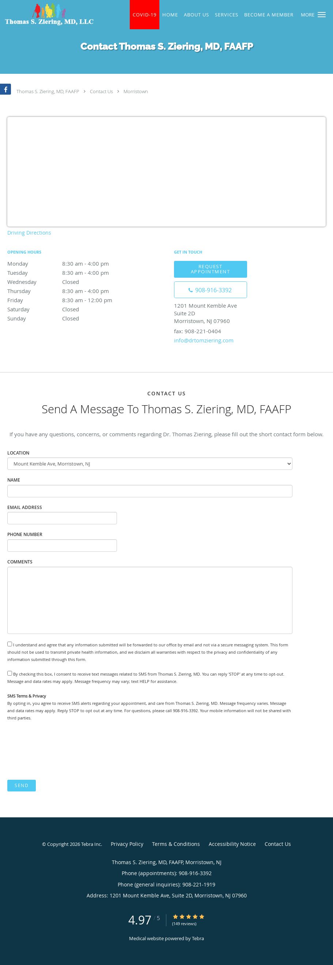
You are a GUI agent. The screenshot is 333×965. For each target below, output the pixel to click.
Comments (20, 562)
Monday (71, 263)
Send (22, 785)
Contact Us (101, 91)
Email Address (24, 507)
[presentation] (62, 750)
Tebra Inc (91, 844)
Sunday (71, 318)
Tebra (198, 938)
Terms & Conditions (176, 843)
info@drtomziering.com (204, 340)
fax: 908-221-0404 (197, 331)
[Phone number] (210, 289)
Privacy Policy (127, 843)
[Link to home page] (47, 14)
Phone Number (24, 534)
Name (13, 480)
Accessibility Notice (232, 843)
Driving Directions (29, 232)
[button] (322, 14)
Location (18, 453)
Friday (71, 300)
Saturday (71, 309)
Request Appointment (210, 268)
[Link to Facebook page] (5, 89)
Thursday (71, 291)
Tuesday (71, 272)
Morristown (136, 91)
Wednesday (71, 281)
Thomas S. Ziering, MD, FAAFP (47, 91)
